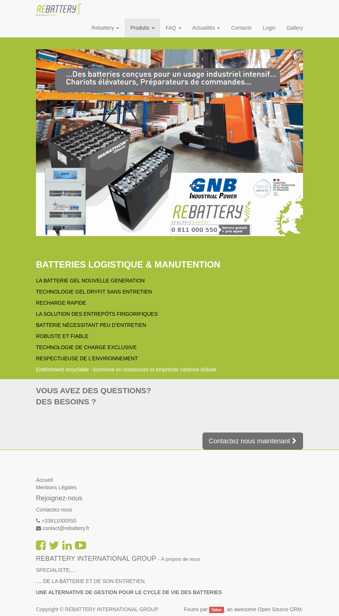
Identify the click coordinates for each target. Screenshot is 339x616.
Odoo (216, 609)
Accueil (44, 480)
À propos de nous (180, 559)
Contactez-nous (54, 510)
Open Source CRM (280, 609)
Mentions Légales (56, 487)
